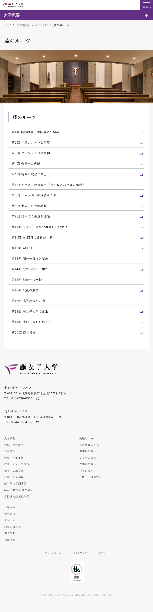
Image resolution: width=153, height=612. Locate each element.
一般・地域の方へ (90, 477)
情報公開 (9, 533)
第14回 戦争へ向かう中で (30, 269)
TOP (7, 25)
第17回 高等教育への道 (28, 301)
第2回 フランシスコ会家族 (31, 142)
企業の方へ (86, 470)
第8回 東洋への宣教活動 (29, 206)
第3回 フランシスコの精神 (31, 153)
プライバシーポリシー (57, 553)
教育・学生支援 (14, 457)
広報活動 (41, 25)
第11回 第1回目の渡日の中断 (32, 237)
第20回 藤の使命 (24, 332)
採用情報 (9, 539)
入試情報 (9, 451)
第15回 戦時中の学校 (27, 279)
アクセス (9, 520)
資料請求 (9, 513)
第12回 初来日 (22, 248)
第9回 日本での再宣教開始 (31, 216)
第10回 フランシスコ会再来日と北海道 (40, 227)
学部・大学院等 (14, 444)
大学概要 (23, 25)
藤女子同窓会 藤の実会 (18, 490)
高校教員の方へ (89, 444)
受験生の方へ (87, 438)
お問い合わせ (12, 526)
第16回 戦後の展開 (25, 290)
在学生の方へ (87, 451)
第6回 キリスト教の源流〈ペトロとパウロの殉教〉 (49, 185)
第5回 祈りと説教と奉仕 (29, 174)
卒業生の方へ (87, 457)
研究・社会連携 (14, 477)
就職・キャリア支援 (16, 464)
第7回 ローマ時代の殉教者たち (34, 195)
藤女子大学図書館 (15, 483)
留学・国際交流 (14, 470)
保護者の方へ (87, 464)
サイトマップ (80, 553)
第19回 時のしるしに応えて (32, 322)
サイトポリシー (100, 553)
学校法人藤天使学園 (16, 496)
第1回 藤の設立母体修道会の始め (35, 132)
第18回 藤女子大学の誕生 (30, 311)
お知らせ (9, 507)
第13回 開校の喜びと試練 (30, 258)
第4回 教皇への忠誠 (26, 163)
